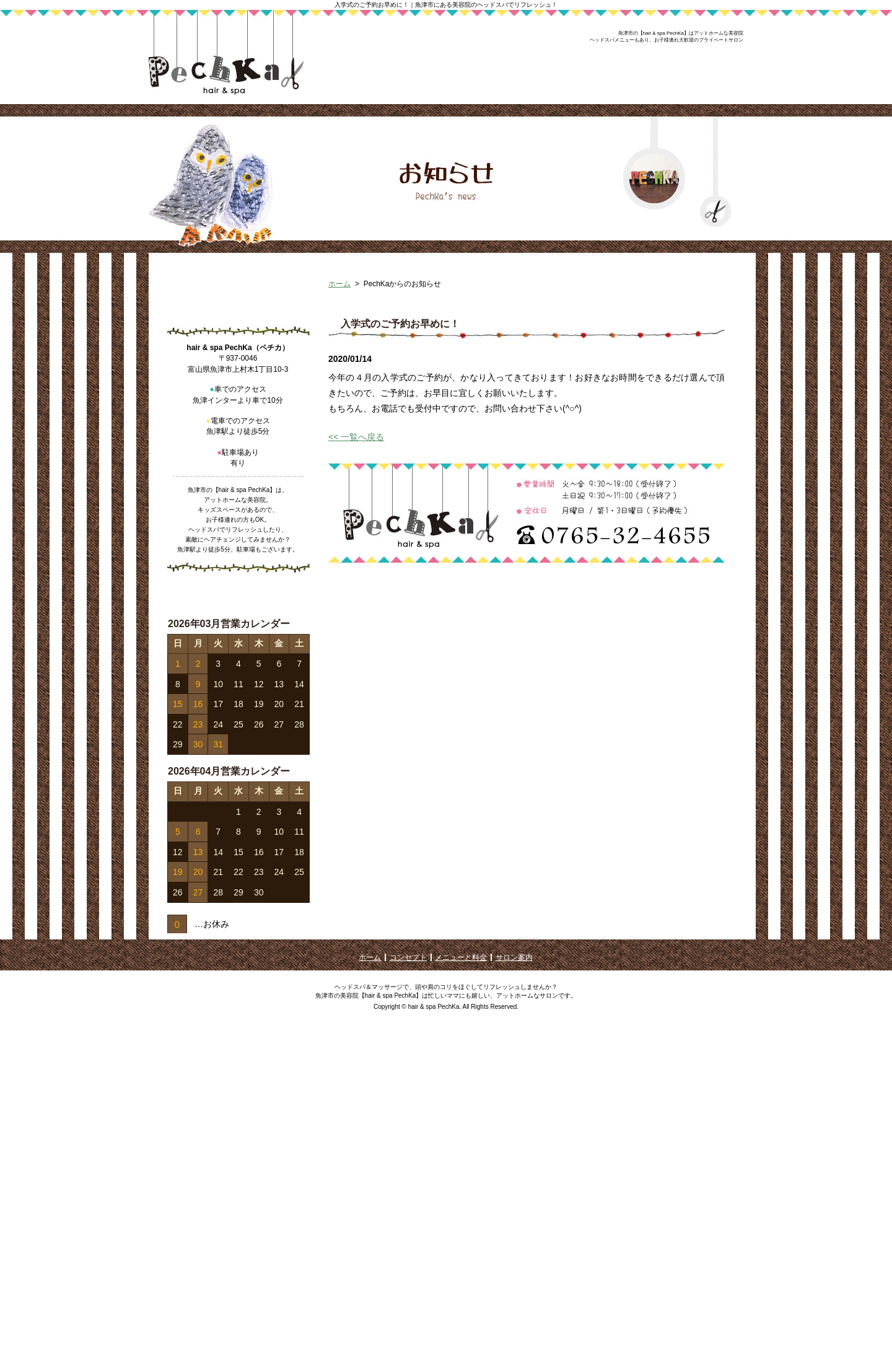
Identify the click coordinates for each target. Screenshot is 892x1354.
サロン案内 (514, 1280)
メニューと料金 (461, 1280)
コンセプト (408, 1280)
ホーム (339, 363)
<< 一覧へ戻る (356, 517)
